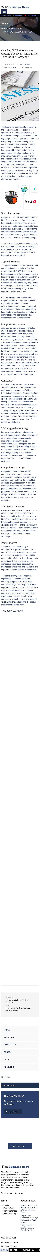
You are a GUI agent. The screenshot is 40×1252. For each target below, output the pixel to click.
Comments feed (10, 1211)
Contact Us (20, 1146)
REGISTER (9, 1067)
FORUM (7, 1052)
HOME (7, 1030)
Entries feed (8, 1208)
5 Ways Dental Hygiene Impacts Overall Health (27, 1227)
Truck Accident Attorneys (12, 1193)
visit (3, 602)
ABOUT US (9, 1037)
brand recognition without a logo (22, 237)
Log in (6, 1205)
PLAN (6, 1060)
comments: (27, 67)
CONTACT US (10, 1045)
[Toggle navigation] (4, 11)
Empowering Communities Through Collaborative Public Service (29, 1218)
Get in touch (13, 1112)
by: (23, 64)
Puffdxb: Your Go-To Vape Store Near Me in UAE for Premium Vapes (30, 1208)
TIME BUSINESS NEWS (12, 611)
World (15, 67)
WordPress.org (9, 1214)
